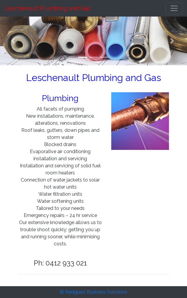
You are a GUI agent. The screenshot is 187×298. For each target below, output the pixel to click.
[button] (14, 41)
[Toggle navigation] (174, 8)
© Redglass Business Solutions (94, 292)
